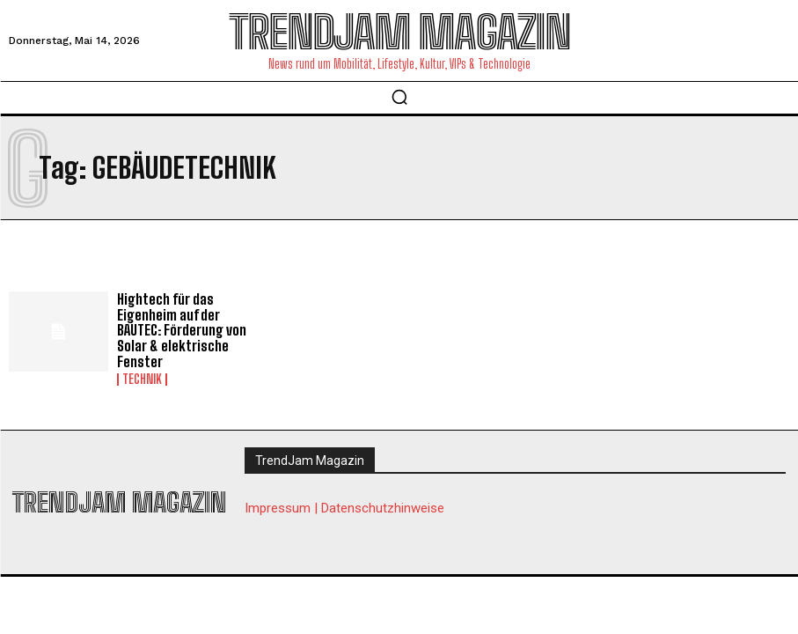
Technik (142, 379)
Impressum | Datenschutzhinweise (344, 508)
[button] (399, 96)
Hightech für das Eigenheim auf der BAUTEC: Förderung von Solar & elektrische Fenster (181, 330)
